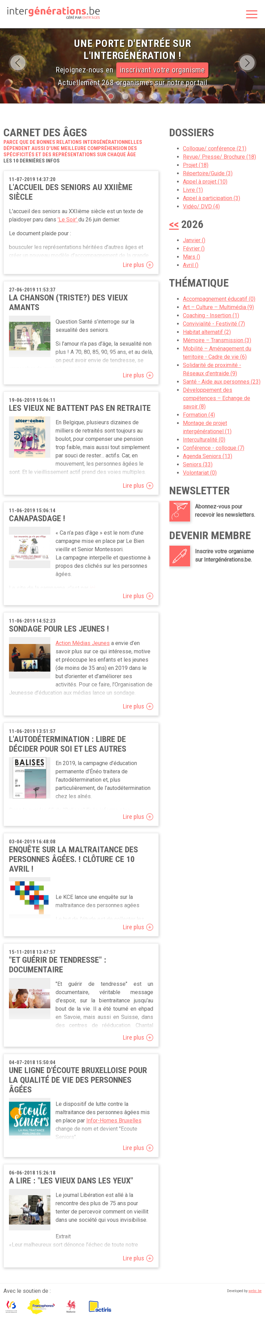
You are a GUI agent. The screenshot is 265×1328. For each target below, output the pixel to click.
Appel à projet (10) (205, 181)
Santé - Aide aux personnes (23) (222, 381)
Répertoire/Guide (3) (208, 173)
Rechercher (234, 14)
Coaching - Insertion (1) (211, 315)
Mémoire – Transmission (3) (217, 340)
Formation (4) (199, 415)
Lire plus (133, 264)
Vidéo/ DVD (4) (201, 206)
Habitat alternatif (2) (207, 332)
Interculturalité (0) (204, 439)
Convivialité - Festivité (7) (214, 323)
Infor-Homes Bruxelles (113, 1120)
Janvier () (194, 240)
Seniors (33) (198, 464)
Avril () (190, 265)
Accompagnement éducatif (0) (219, 299)
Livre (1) (193, 190)
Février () (194, 248)
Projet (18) (195, 165)
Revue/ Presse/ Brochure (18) (219, 156)
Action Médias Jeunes (83, 643)
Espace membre (219, 14)
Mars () (191, 257)
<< (174, 224)
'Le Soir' (68, 219)
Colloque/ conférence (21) (214, 148)
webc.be (255, 1291)
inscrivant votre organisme (162, 70)
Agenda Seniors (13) (207, 456)
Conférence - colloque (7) (213, 448)
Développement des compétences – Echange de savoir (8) (216, 398)
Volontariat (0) (200, 472)
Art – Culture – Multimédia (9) (218, 307)
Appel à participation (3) (211, 198)
